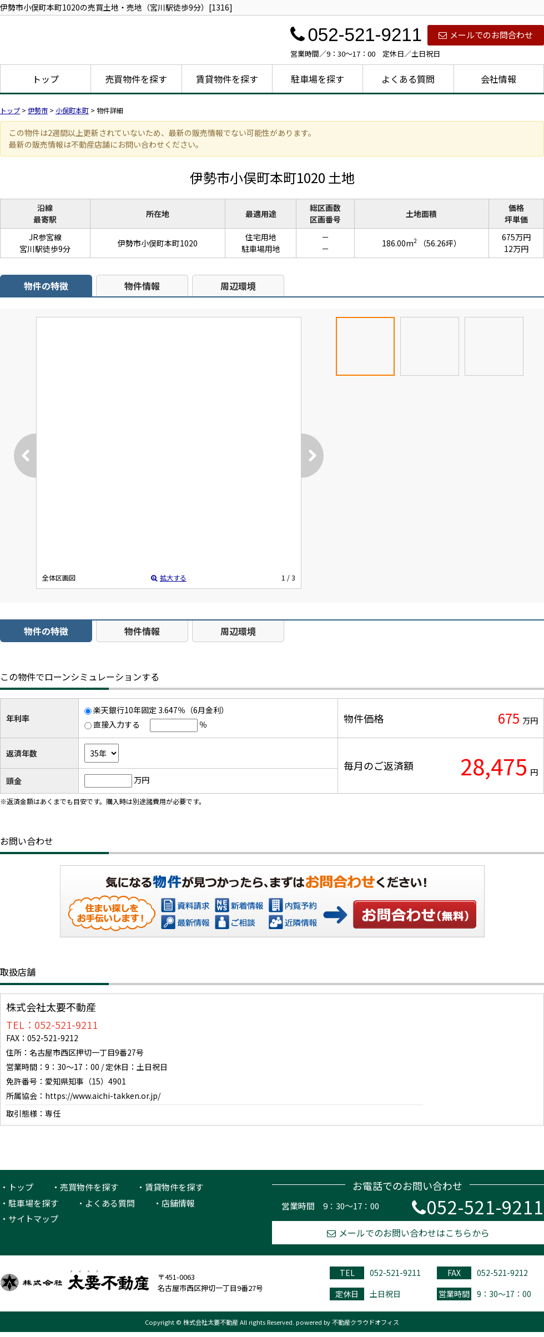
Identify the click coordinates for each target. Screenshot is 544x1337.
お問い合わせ (415, 914)
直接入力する (116, 724)
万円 (141, 779)
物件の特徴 (46, 285)
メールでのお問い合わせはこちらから (408, 1232)
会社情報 (498, 78)
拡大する (169, 577)
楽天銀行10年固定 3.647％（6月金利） (161, 709)
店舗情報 (178, 1203)
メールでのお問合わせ (486, 35)
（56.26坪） (440, 243)
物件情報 (142, 285)
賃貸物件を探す (227, 78)
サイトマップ (33, 1218)
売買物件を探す (136, 78)
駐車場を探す (317, 78)
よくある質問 (408, 78)
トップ (45, 78)
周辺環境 (238, 285)
